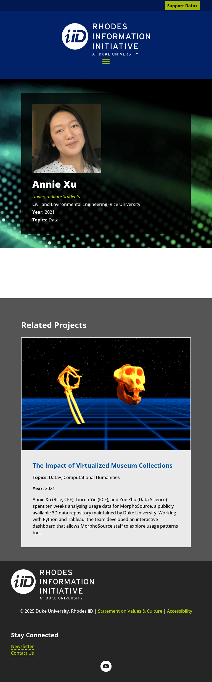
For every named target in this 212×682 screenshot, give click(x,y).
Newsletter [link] (22, 646)
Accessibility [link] (179, 611)
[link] (106, 39)
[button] (106, 61)
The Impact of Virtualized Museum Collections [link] (103, 465)
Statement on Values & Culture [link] (130, 611)
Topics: (39, 220)
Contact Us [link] (22, 653)
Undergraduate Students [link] (56, 197)
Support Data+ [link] (182, 5)
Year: (38, 212)
